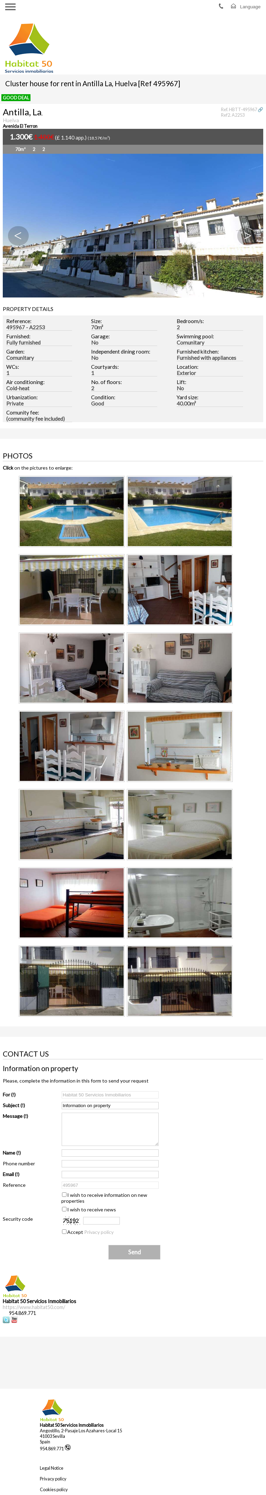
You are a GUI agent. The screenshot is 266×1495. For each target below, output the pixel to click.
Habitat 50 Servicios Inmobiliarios (72, 1425)
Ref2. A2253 (233, 115)
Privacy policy (99, 1232)
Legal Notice (51, 1468)
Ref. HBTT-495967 (239, 109)
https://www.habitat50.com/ (34, 1307)
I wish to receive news (91, 1209)
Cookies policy (54, 1489)
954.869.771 (55, 1448)
